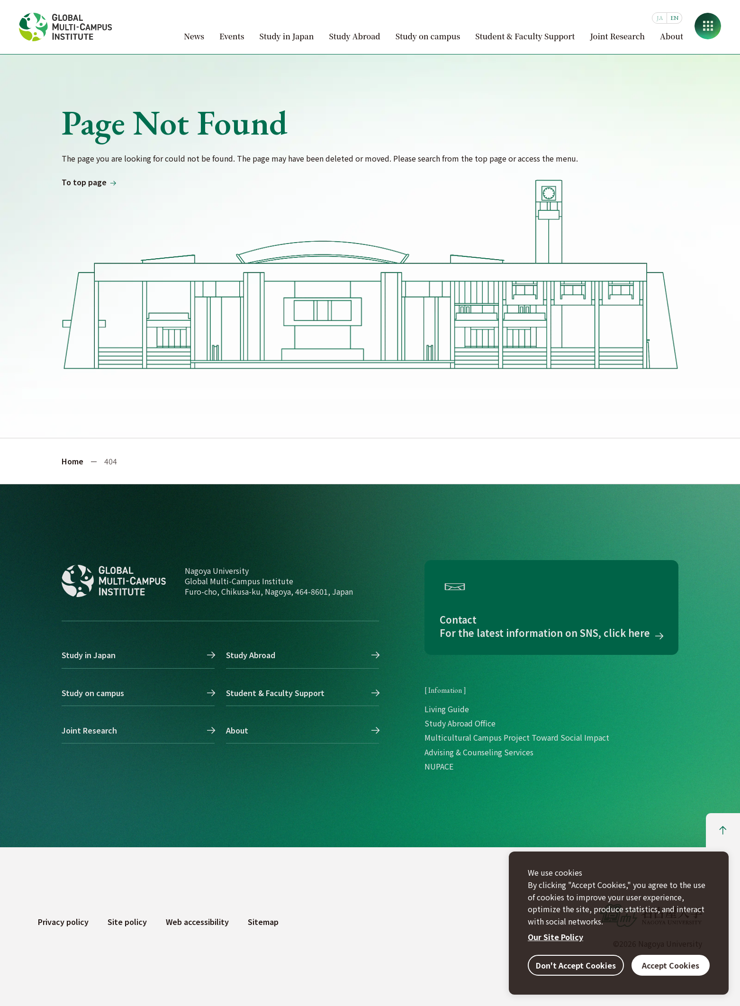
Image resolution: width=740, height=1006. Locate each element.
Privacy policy (63, 921)
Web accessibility (197, 921)
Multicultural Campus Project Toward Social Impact (516, 737)
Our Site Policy (555, 937)
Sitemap (263, 921)
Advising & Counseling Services (478, 752)
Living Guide (446, 709)
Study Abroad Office (460, 723)
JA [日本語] (660, 18)
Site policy (127, 921)
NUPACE (438, 766)
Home (72, 461)
